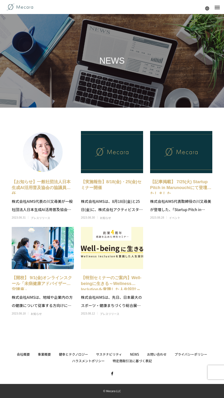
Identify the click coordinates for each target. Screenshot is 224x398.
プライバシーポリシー (191, 354)
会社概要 (23, 354)
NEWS (134, 354)
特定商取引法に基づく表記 (132, 360)
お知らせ (105, 218)
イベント (174, 218)
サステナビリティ (109, 354)
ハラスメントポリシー (88, 360)
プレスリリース (40, 218)
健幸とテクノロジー (73, 354)
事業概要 (44, 354)
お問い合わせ (157, 354)
